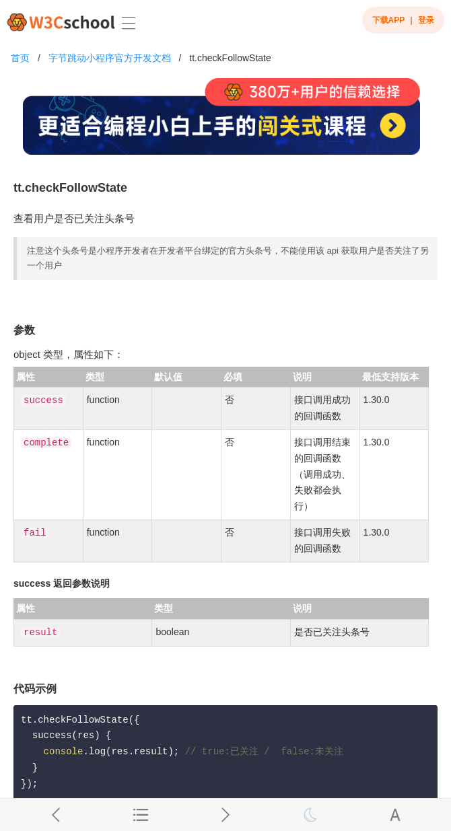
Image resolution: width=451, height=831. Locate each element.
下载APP (388, 20)
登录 (426, 20)
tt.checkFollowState (230, 57)
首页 (20, 57)
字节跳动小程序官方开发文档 (109, 57)
